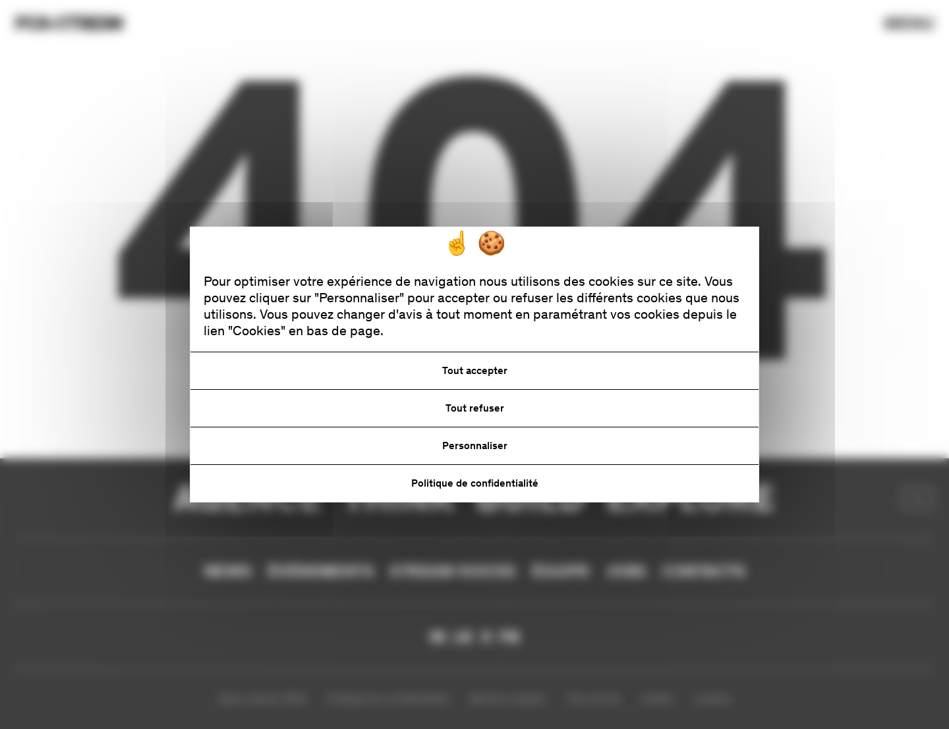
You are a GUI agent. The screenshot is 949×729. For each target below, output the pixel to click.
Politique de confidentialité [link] (474, 483)
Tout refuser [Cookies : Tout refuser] (475, 408)
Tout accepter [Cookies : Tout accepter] (474, 370)
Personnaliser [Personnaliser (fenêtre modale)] (474, 445)
